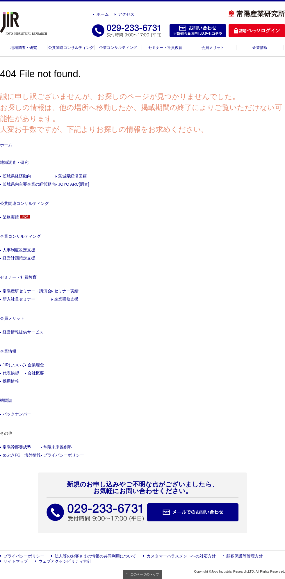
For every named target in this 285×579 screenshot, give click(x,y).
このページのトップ (144, 574)
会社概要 (36, 373)
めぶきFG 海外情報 (22, 455)
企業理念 (36, 365)
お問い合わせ (198, 30)
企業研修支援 (66, 299)
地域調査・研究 (23, 47)
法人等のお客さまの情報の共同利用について (95, 556)
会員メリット (213, 47)
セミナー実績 (66, 291)
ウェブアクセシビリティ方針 (64, 561)
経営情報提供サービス (23, 332)
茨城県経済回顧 (72, 176)
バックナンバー (17, 414)
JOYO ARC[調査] (73, 184)
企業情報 (260, 47)
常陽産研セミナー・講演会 (27, 291)
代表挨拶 (11, 373)
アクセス (126, 14)
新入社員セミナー (19, 299)
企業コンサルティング (118, 47)
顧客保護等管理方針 (244, 556)
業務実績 (11, 217)
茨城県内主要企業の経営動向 (29, 184)
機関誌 (6, 400)
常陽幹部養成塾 (17, 447)
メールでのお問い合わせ (192, 512)
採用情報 (11, 381)
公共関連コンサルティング (71, 47)
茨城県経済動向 (17, 176)
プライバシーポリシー (63, 455)
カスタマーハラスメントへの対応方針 (181, 556)
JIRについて (14, 365)
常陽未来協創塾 (57, 447)
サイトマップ (15, 561)
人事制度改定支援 (19, 250)
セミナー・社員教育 (165, 47)
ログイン (257, 30)
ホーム (103, 14)
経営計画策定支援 (19, 258)
